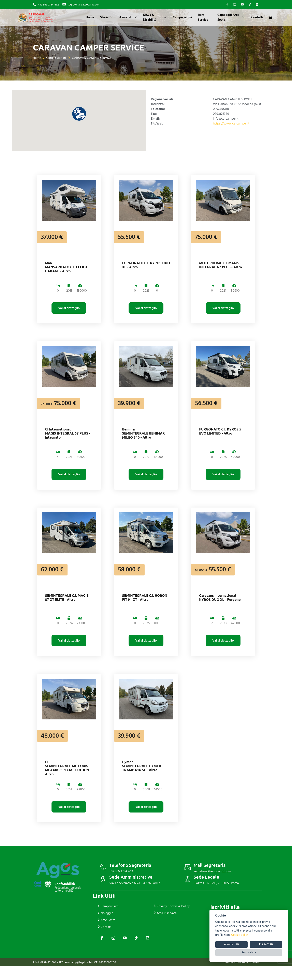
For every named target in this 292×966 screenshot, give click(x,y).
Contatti (257, 17)
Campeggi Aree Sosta (231, 17)
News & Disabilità (155, 17)
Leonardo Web (249, 962)
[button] (79, 114)
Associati (128, 17)
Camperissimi (182, 17)
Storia (106, 17)
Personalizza (249, 952)
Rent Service (203, 17)
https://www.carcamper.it (231, 123)
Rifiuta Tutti (266, 944)
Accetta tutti (231, 944)
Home (90, 17)
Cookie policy (239, 935)
